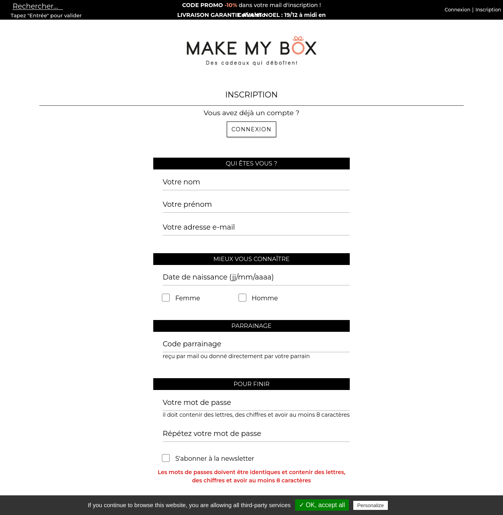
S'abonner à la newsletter (208, 458)
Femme (181, 298)
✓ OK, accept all (322, 505)
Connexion (251, 129)
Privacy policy (406, 505)
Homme (258, 298)
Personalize (370, 505)
